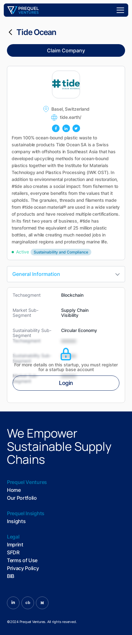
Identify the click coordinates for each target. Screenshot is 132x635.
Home (14, 490)
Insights (16, 521)
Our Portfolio (22, 498)
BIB (10, 576)
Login (66, 383)
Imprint (15, 544)
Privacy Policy (23, 568)
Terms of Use (22, 560)
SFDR (13, 552)
